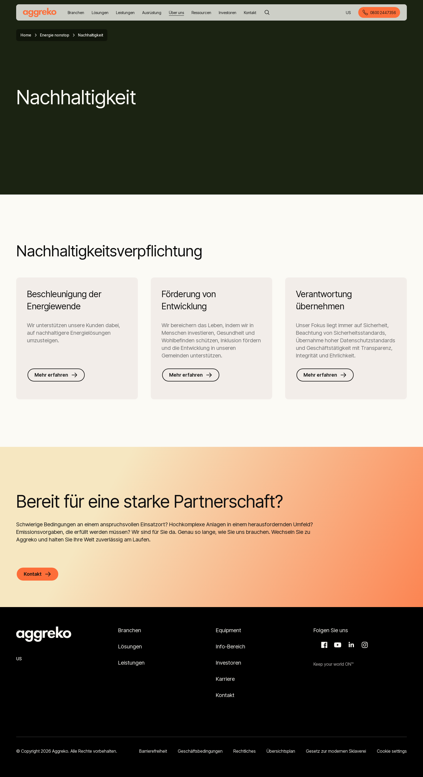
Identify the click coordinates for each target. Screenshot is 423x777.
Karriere (225, 679)
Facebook (323, 645)
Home (26, 35)
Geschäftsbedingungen (200, 751)
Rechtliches (244, 751)
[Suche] (267, 12)
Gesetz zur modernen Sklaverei (336, 751)
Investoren (228, 662)
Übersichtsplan (281, 751)
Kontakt (225, 695)
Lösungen (130, 646)
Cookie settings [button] (392, 751)
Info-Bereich (230, 646)
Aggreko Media (336, 645)
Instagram (363, 645)
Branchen (129, 630)
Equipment (228, 630)
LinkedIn (350, 645)
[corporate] (39, 12)
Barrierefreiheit (153, 751)
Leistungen (131, 662)
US (349, 12)
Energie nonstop (54, 35)
